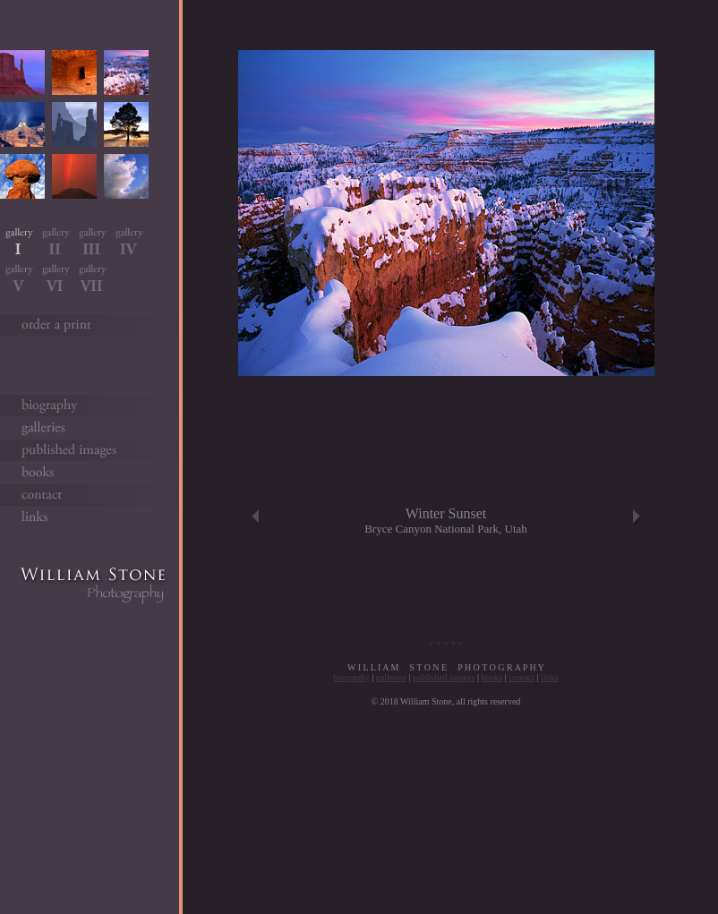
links (549, 677)
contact (521, 677)
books (491, 677)
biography (351, 677)
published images (444, 677)
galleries (391, 677)
